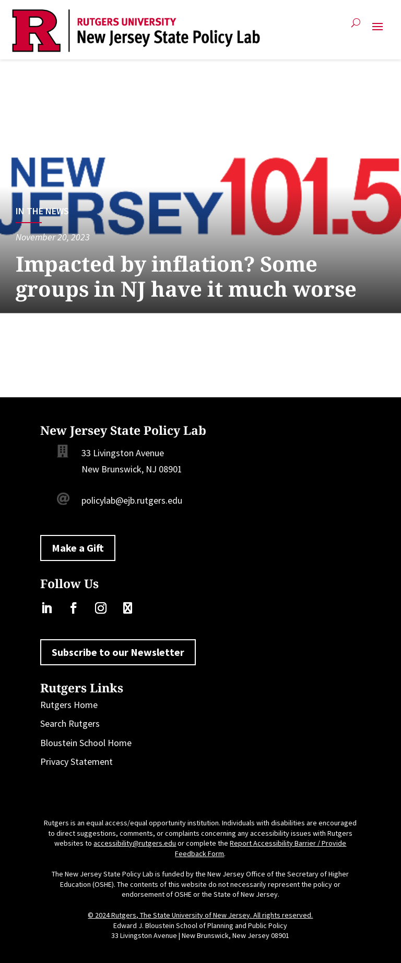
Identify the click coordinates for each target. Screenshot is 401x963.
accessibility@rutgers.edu (134, 843)
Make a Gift (78, 547)
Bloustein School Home (86, 743)
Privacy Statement (76, 761)
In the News (42, 211)
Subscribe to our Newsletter (118, 652)
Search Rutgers (70, 723)
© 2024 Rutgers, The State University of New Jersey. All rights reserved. (200, 915)
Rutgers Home (69, 705)
